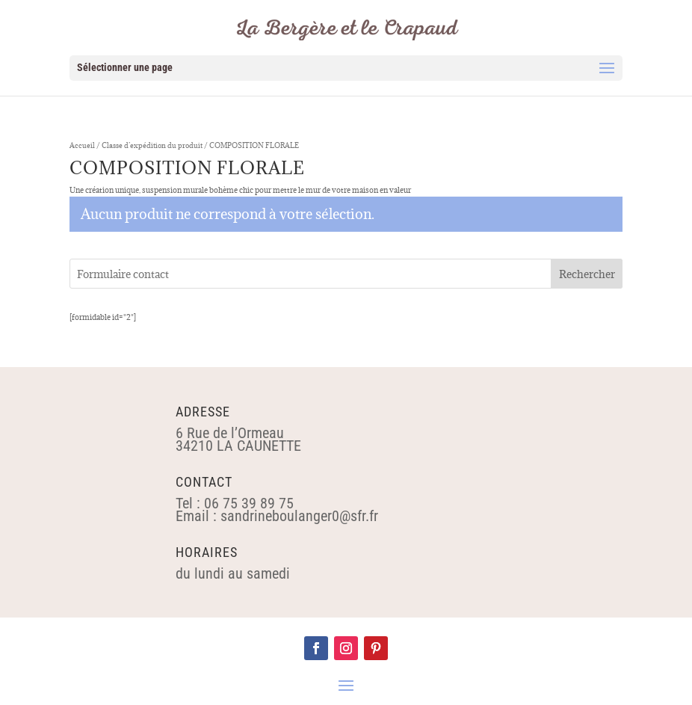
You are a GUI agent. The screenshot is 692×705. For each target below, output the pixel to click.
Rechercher (587, 274)
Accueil (82, 145)
